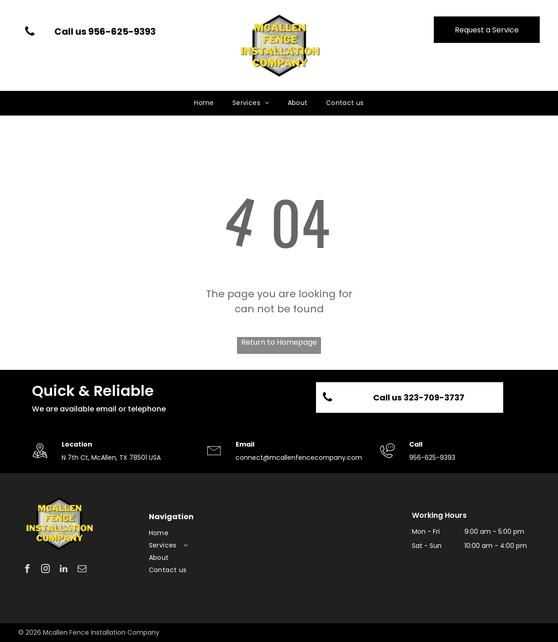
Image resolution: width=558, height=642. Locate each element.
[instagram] (45, 570)
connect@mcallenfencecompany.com (299, 457)
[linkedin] (63, 570)
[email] (82, 570)
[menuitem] (204, 103)
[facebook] (27, 570)
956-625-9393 (432, 457)
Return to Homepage (279, 342)
